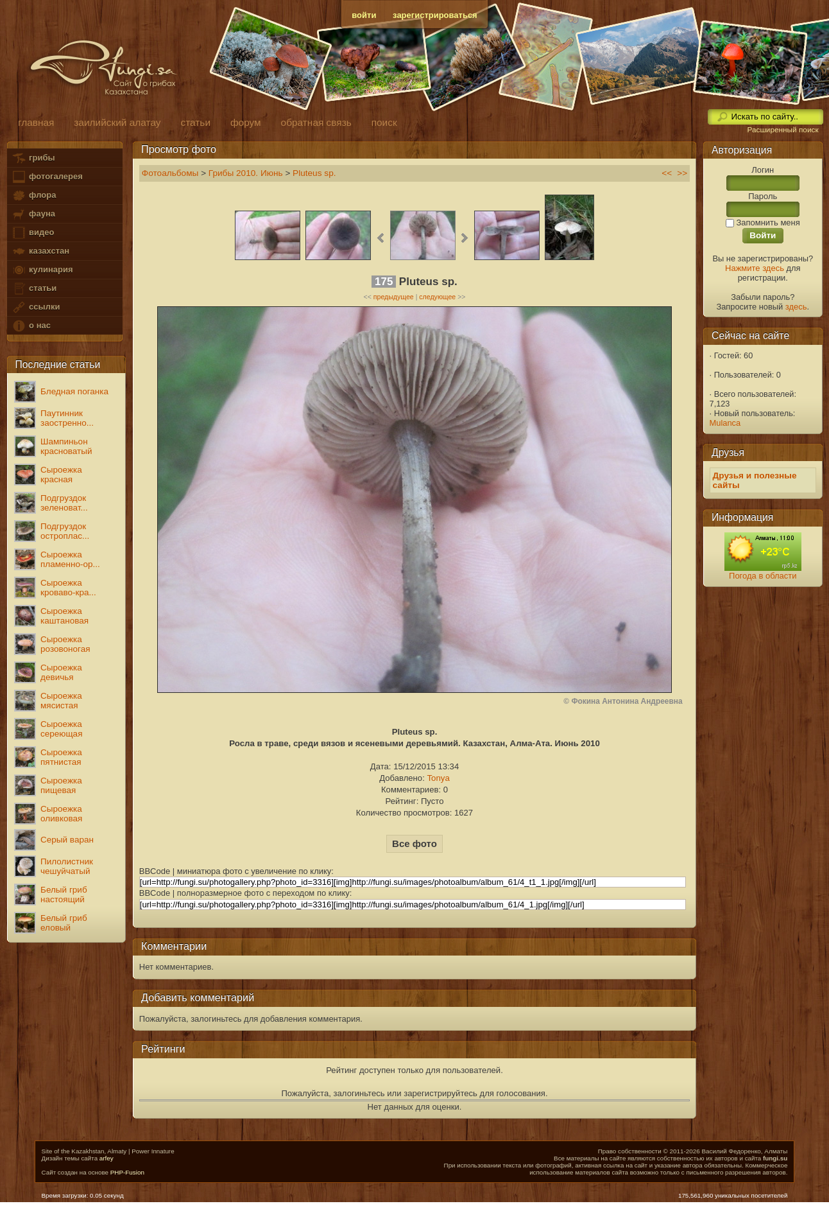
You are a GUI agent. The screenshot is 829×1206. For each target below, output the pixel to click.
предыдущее (393, 297)
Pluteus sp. (314, 173)
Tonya (438, 778)
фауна (33, 214)
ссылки (35, 307)
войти (364, 15)
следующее (437, 297)
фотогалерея (47, 177)
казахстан (40, 251)
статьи (34, 289)
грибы (33, 158)
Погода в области (762, 576)
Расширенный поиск (782, 129)
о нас (31, 326)
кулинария (42, 270)
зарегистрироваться (435, 15)
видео (33, 233)
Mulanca (725, 423)
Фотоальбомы (170, 173)
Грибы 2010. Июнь (246, 173)
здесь (796, 306)
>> (682, 173)
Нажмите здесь (754, 268)
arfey (106, 1158)
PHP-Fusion (127, 1172)
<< (667, 173)
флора (33, 196)
